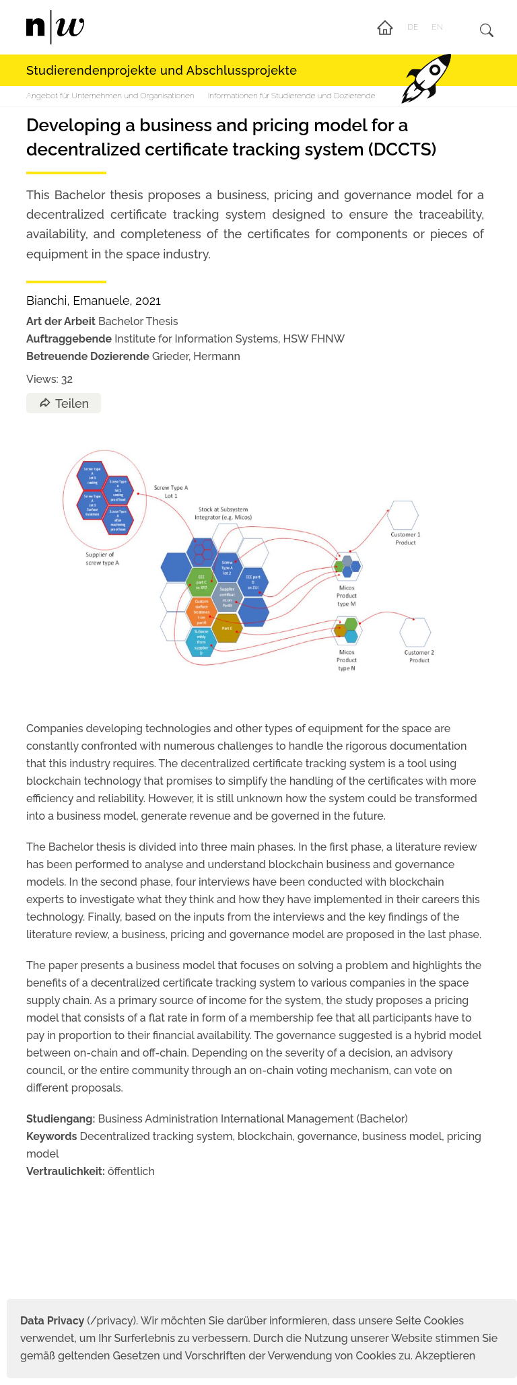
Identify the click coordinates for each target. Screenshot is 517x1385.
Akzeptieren (445, 1355)
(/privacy (76, 1320)
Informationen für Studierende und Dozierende (292, 95)
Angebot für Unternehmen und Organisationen (110, 95)
